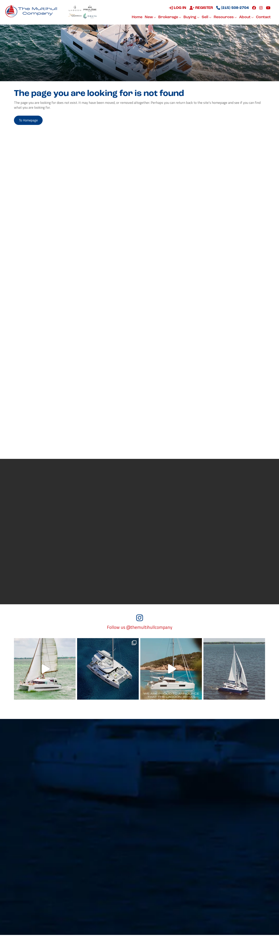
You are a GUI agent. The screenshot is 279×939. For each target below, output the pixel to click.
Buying (191, 17)
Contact (262, 17)
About (246, 17)
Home (136, 17)
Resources (224, 17)
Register (200, 8)
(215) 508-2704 (232, 8)
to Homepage (30, 120)
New (149, 17)
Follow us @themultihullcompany (139, 631)
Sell (206, 17)
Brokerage (169, 17)
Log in (177, 8)
